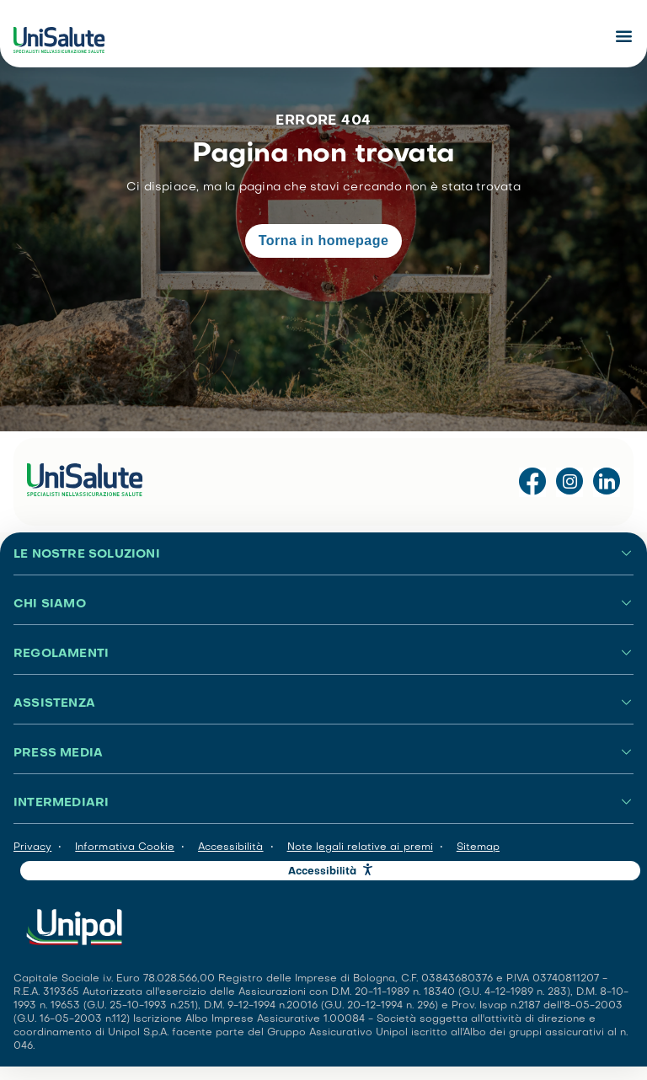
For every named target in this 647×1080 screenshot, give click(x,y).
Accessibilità (231, 847)
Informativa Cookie (124, 847)
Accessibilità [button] (322, 872)
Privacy (32, 847)
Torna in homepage (324, 240)
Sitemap (478, 847)
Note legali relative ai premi (360, 847)
